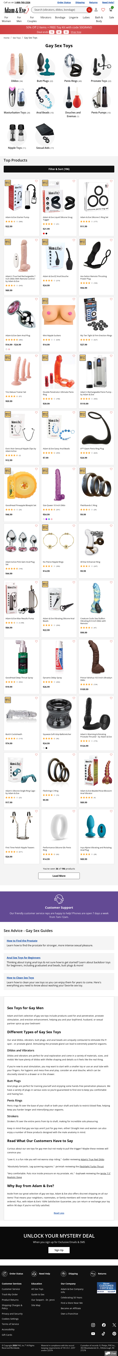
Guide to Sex (37, 1294)
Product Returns (10, 1299)
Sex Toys (17, 37)
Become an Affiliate (71, 1308)
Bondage (60, 17)
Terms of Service (10, 1324)
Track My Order (10, 1294)
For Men (19, 19)
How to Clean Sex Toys (20, 977)
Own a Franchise (69, 1313)
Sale (111, 17)
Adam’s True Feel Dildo (92, 1159)
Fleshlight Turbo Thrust (92, 1166)
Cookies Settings (10, 1319)
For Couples (32, 19)
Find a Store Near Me (72, 1302)
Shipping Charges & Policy (12, 1307)
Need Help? (108, 2)
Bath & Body (99, 19)
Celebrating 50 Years (71, 1297)
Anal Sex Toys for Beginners (23, 957)
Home (6, 37)
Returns (93, 2)
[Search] (62, 10)
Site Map (35, 1305)
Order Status (64, 2)
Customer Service (11, 1289)
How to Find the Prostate (22, 940)
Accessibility (8, 1329)
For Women (6, 19)
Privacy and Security (12, 1313)
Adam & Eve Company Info (72, 1291)
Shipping (80, 2)
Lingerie (73, 17)
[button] (59, 876)
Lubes (86, 17)
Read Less (59, 1213)
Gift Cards (7, 1334)
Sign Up (59, 1250)
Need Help (40, 1274)
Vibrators (45, 17)
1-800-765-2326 (22, 2)
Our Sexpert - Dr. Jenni (43, 1299)
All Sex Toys (37, 1289)
